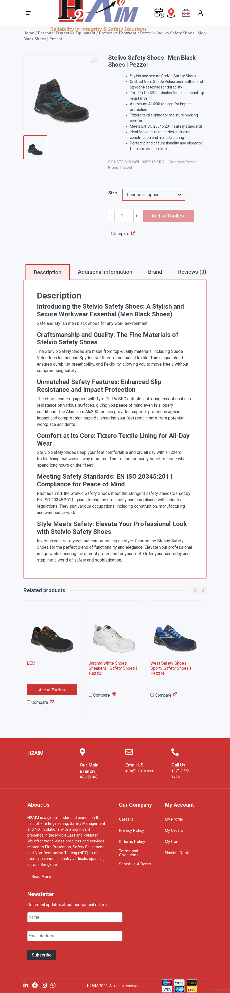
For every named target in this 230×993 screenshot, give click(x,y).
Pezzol (191, 162)
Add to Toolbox (52, 690)
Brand (155, 272)
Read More (41, 877)
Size (112, 192)
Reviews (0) (192, 272)
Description (47, 272)
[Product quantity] (124, 216)
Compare (118, 233)
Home (28, 33)
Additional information (105, 272)
